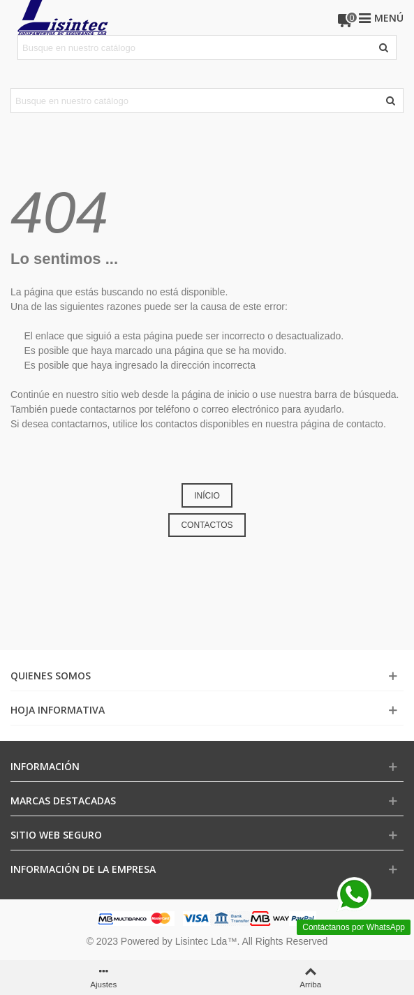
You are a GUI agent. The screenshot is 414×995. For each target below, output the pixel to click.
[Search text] (195, 47)
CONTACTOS (206, 525)
